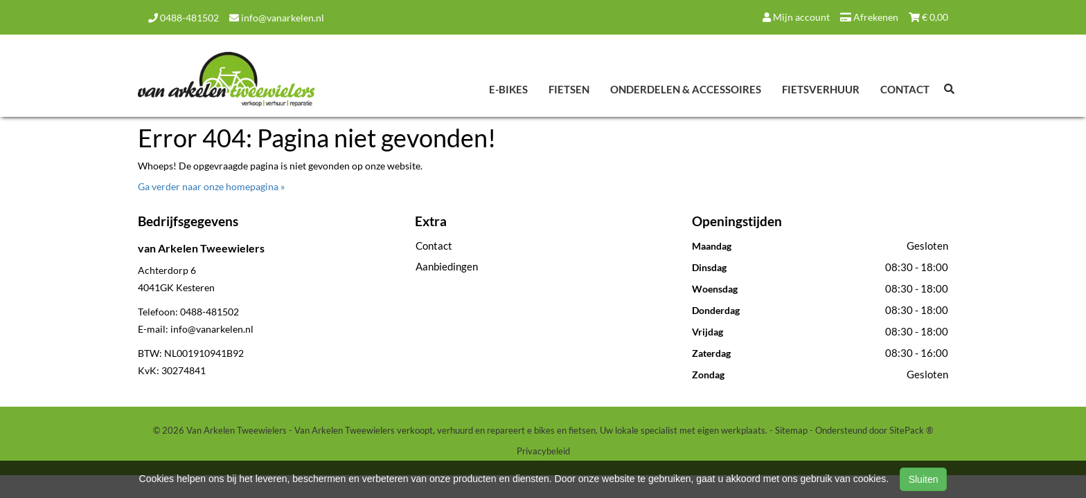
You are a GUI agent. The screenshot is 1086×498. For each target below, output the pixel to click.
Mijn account (796, 17)
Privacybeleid (543, 450)
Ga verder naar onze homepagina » (211, 186)
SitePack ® (911, 430)
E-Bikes (508, 89)
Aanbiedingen (447, 266)
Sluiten (923, 479)
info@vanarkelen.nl (276, 18)
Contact (904, 89)
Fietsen (569, 89)
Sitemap (791, 430)
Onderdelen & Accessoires (685, 89)
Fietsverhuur (821, 89)
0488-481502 (183, 18)
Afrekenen (869, 17)
